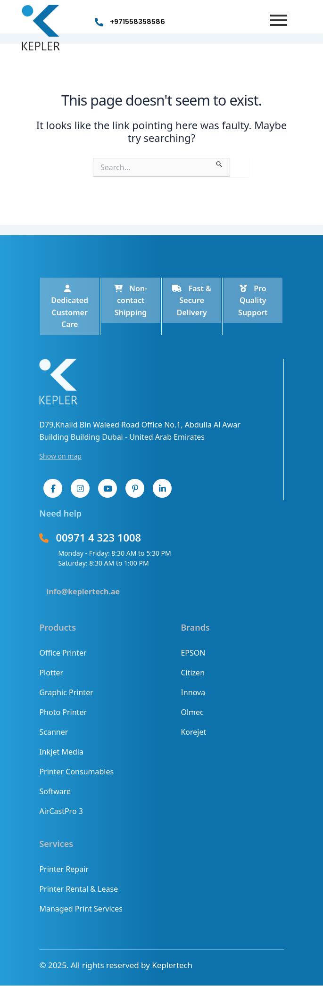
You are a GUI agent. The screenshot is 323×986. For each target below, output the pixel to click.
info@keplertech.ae (83, 591)
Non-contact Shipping (130, 300)
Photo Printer (63, 712)
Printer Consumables (76, 771)
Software (55, 791)
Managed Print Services (81, 909)
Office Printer (62, 653)
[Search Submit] (219, 162)
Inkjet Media (61, 752)
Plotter (51, 672)
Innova (193, 692)
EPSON (193, 653)
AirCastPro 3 (61, 811)
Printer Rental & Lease (78, 889)
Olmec (192, 712)
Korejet (193, 732)
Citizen (193, 672)
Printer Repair (63, 869)
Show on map (60, 456)
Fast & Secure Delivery (191, 300)
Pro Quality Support (252, 300)
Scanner (53, 732)
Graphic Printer (66, 692)
